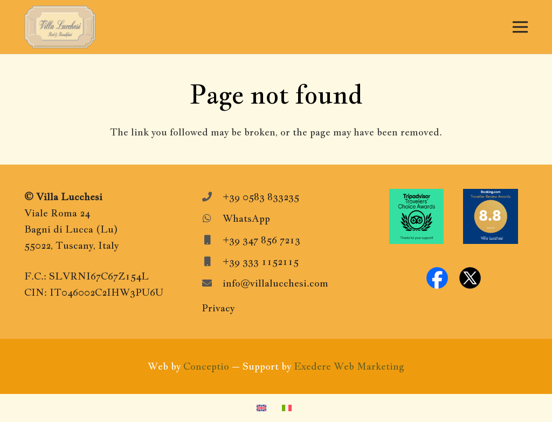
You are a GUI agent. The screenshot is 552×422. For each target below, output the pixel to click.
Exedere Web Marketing (349, 366)
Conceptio (206, 366)
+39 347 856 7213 (261, 240)
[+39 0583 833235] (212, 197)
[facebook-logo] (437, 278)
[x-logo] (470, 278)
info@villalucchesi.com (275, 283)
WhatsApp (246, 218)
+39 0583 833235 (261, 196)
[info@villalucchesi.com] (212, 283)
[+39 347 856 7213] (212, 240)
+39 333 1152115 (261, 261)
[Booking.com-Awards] (490, 216)
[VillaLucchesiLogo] (60, 27)
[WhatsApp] (212, 218)
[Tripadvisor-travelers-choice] (416, 216)
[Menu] (520, 26)
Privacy (218, 308)
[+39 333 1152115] (212, 262)
